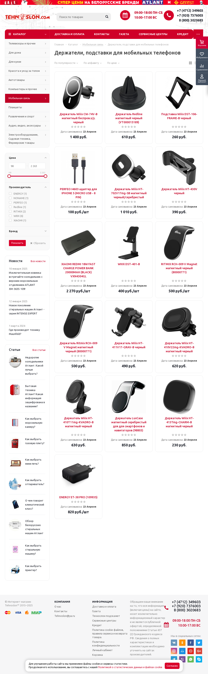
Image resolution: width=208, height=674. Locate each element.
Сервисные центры (153, 34)
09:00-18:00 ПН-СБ (148, 12)
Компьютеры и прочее (23, 89)
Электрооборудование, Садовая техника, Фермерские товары (23, 138)
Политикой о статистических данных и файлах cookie (130, 667)
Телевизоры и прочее (22, 43)
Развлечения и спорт (22, 116)
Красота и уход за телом (24, 70)
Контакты (101, 34)
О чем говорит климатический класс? (34, 504)
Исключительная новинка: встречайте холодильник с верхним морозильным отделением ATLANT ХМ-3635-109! (25, 280)
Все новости (38, 261)
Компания (62, 601)
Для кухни (15, 61)
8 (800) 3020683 (191, 20)
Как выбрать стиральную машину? (33, 549)
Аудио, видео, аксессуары (25, 125)
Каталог (19, 34)
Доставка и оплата (69, 34)
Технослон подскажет (106, 615)
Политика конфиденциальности (106, 643)
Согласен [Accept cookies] (172, 665)
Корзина (97, 654)
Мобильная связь (19, 98)
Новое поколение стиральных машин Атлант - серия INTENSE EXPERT (26, 309)
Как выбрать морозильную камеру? (33, 422)
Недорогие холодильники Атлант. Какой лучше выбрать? (34, 365)
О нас (57, 606)
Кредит (182, 34)
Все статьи (39, 350)
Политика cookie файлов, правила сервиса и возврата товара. (109, 633)
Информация (102, 601)
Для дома (15, 52)
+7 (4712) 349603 (190, 10)
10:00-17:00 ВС (145, 17)
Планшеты (15, 107)
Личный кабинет (102, 650)
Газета (124, 34)
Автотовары (17, 79)
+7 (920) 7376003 (190, 15)
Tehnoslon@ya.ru (64, 615)
